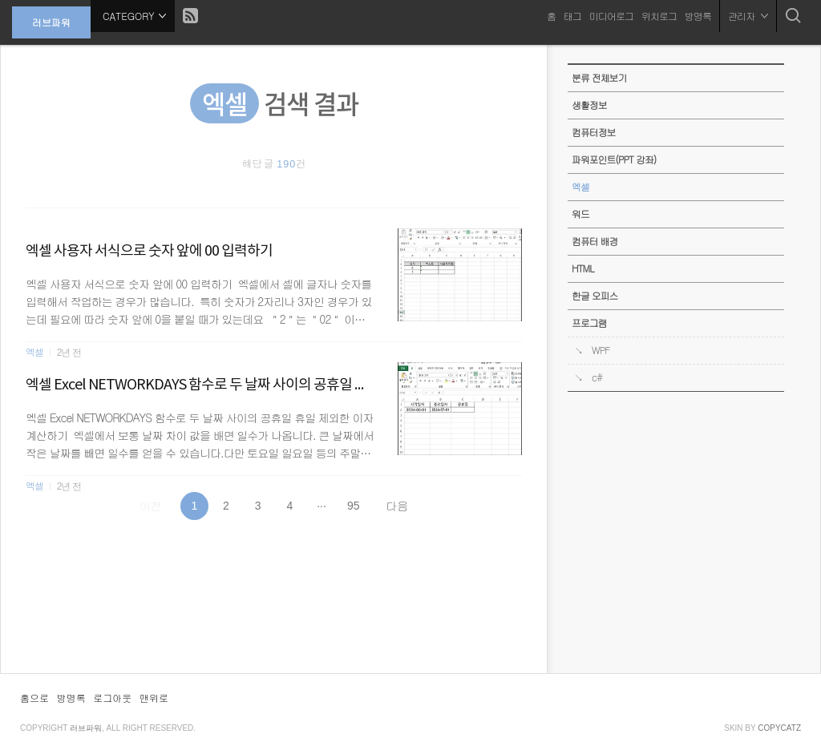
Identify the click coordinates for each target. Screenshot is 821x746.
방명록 (698, 15)
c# (597, 377)
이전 (151, 506)
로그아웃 (112, 697)
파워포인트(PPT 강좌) (614, 159)
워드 (580, 214)
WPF (600, 350)
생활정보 (589, 105)
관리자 (748, 15)
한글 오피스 (594, 295)
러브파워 (51, 22)
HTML (583, 268)
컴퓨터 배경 (594, 241)
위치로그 (659, 15)
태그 (572, 15)
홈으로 (34, 697)
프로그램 (589, 323)
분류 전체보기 (599, 77)
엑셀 (34, 485)
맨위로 (154, 697)
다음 (397, 506)
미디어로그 (611, 15)
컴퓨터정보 (593, 132)
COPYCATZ (779, 728)
